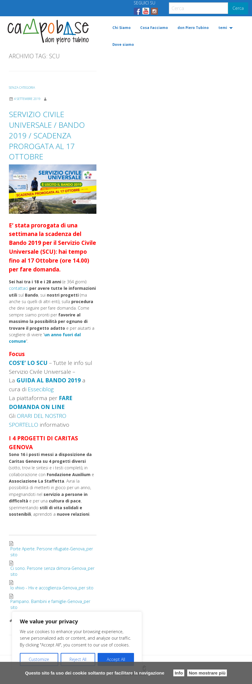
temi (222, 27)
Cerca (238, 8)
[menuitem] (121, 28)
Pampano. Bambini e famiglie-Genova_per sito (50, 604)
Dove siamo (123, 44)
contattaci (18, 288)
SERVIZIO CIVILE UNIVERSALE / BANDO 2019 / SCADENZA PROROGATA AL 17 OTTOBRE (47, 135)
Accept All (116, 659)
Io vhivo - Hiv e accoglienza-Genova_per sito (51, 588)
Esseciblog (41, 389)
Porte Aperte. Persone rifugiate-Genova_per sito (51, 551)
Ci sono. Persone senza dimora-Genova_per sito (52, 571)
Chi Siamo (121, 27)
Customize (39, 659)
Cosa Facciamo (154, 27)
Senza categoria (22, 87)
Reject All (78, 659)
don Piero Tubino (193, 27)
